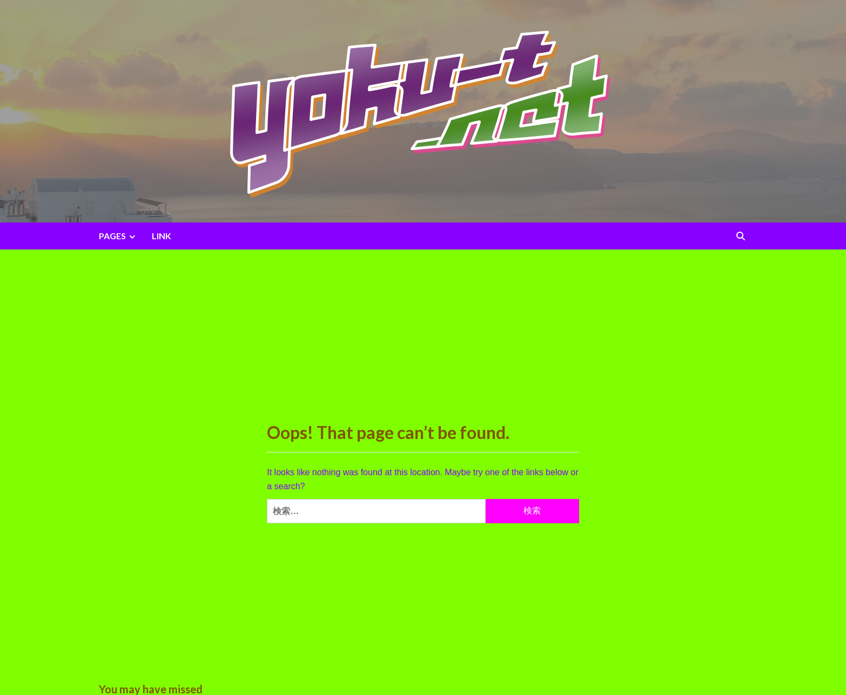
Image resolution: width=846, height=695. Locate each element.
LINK (161, 236)
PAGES (118, 236)
